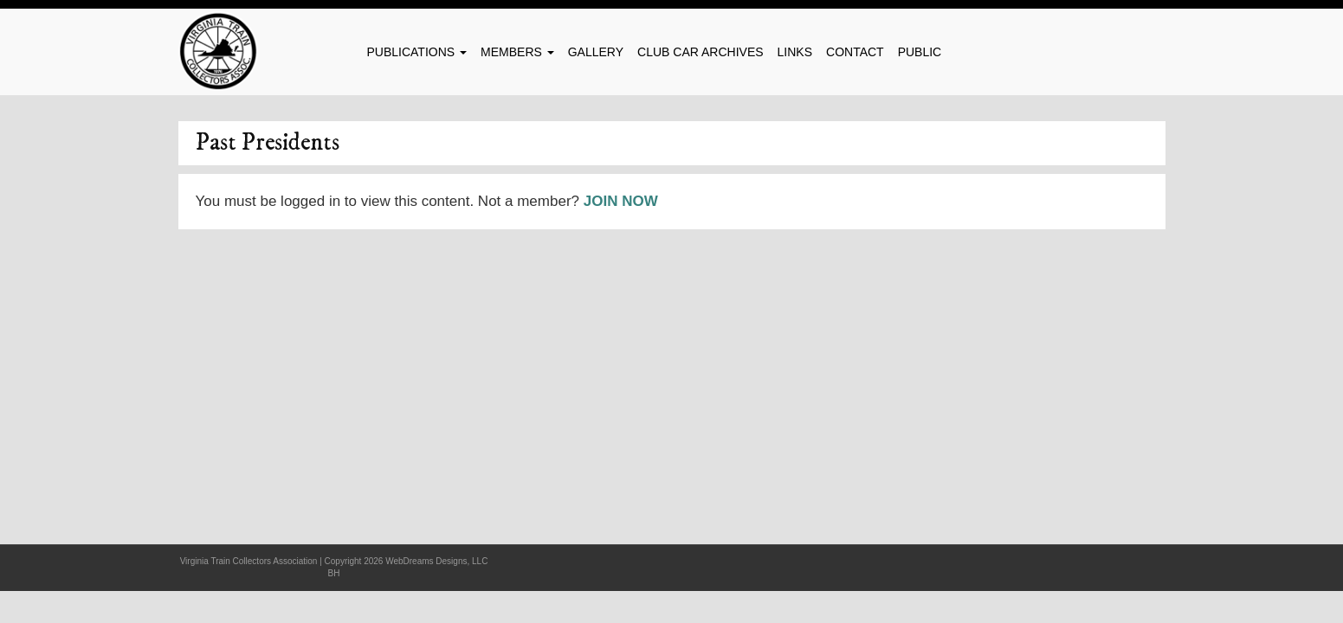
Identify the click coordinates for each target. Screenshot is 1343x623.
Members (517, 52)
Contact (855, 52)
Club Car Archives (700, 52)
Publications (417, 52)
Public (920, 52)
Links (795, 52)
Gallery (595, 52)
